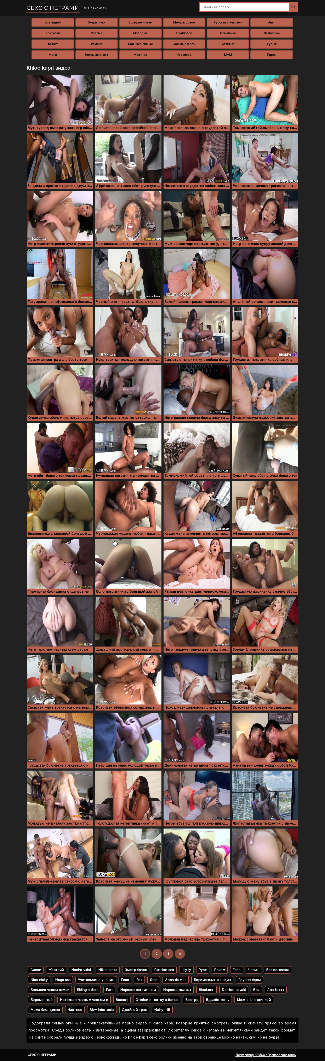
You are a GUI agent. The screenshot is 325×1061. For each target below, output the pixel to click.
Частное (75, 1010)
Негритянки (97, 22)
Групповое (184, 33)
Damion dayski (234, 990)
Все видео (53, 22)
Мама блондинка (45, 1010)
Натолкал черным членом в (84, 1000)
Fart (109, 990)
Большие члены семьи (49, 990)
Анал (271, 22)
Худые (272, 44)
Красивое (184, 55)
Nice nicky (39, 980)
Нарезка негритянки (138, 990)
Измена (96, 44)
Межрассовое (184, 22)
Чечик (253, 970)
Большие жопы (184, 44)
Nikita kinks (107, 970)
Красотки (53, 33)
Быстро (191, 1000)
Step (154, 980)
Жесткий (56, 970)
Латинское (272, 33)
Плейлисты (95, 8)
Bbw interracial (102, 1010)
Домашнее (228, 33)
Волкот (122, 1000)
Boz (256, 990)
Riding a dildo (88, 990)
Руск (203, 970)
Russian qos (164, 970)
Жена (53, 55)
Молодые (140, 33)
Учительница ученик (96, 980)
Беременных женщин (212, 980)
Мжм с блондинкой (254, 1000)
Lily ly (186, 970)
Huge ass (62, 980)
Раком (219, 970)
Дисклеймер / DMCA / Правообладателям (265, 1055)
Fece (125, 980)
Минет (53, 44)
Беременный (41, 1000)
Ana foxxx (275, 990)
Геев (237, 970)
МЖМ (228, 55)
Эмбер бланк (136, 970)
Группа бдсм (249, 980)
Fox (139, 980)
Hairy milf (162, 1010)
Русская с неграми (228, 22)
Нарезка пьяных (177, 990)
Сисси (35, 970)
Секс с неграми (53, 8)
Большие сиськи (140, 44)
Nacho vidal (81, 970)
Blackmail (207, 990)
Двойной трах (134, 1010)
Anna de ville (175, 980)
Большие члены (140, 22)
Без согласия (277, 970)
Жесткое (140, 55)
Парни (271, 55)
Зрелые (96, 33)
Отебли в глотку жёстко (157, 1000)
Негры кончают (96, 55)
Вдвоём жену (217, 1000)
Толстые (228, 44)
